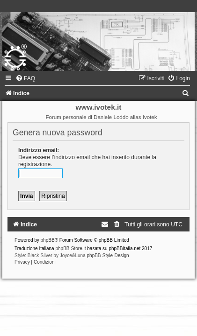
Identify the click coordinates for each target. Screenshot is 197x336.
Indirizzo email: (38, 150)
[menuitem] (25, 78)
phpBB (48, 240)
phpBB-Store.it (70, 248)
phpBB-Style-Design (108, 255)
